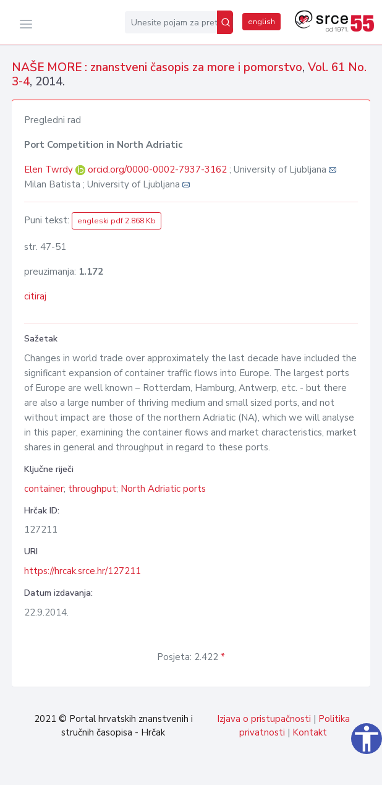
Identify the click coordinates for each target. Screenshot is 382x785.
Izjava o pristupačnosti (264, 719)
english (261, 22)
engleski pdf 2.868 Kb (116, 221)
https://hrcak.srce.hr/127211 (82, 571)
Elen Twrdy (49, 169)
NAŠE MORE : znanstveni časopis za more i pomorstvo (157, 67)
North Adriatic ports (163, 489)
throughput (92, 489)
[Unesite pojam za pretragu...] (171, 22)
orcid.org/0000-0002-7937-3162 (157, 169)
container (44, 489)
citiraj (35, 296)
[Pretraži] (225, 22)
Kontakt (309, 732)
